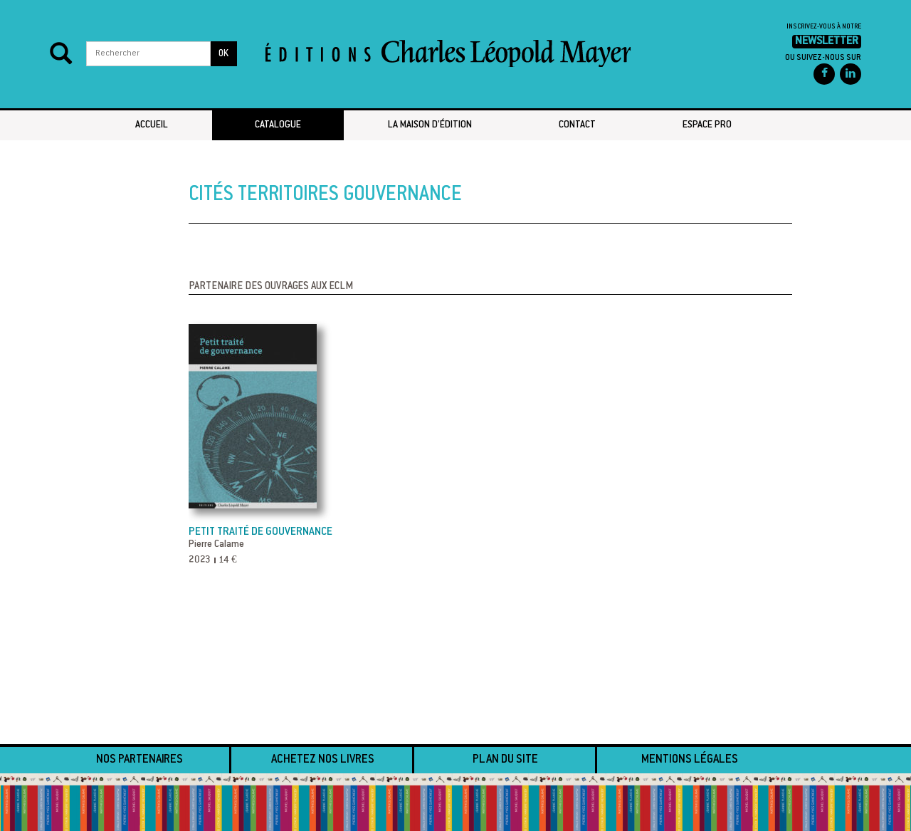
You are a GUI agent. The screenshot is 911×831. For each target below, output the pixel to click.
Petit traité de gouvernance (260, 532)
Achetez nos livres (322, 759)
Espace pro (707, 125)
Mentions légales (689, 759)
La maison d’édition (430, 125)
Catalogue (278, 125)
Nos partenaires (139, 759)
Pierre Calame (216, 545)
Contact (577, 125)
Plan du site (505, 759)
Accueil (151, 125)
